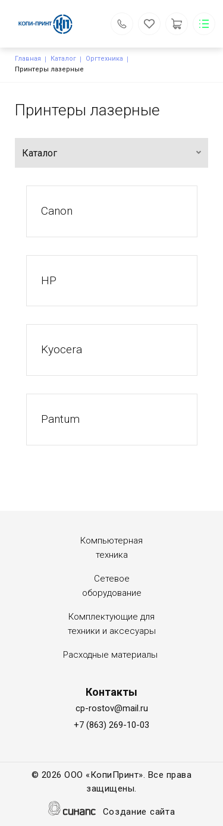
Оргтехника (104, 58)
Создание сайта (139, 812)
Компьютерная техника (111, 547)
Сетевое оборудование (112, 585)
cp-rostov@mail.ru (112, 708)
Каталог (63, 58)
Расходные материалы (110, 654)
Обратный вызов (122, 23)
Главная (28, 58)
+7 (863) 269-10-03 (111, 725)
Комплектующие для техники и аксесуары (112, 623)
